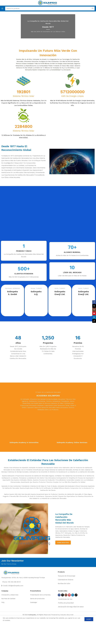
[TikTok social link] (76, 595)
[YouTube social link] (69, 595)
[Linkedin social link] (72, 595)
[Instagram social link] (65, 595)
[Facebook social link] (59, 595)
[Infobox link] (19, 251)
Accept (88, 619)
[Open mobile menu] (2, 8)
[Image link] (11, 572)
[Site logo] (47, 3)
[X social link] (62, 595)
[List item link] (28, 582)
